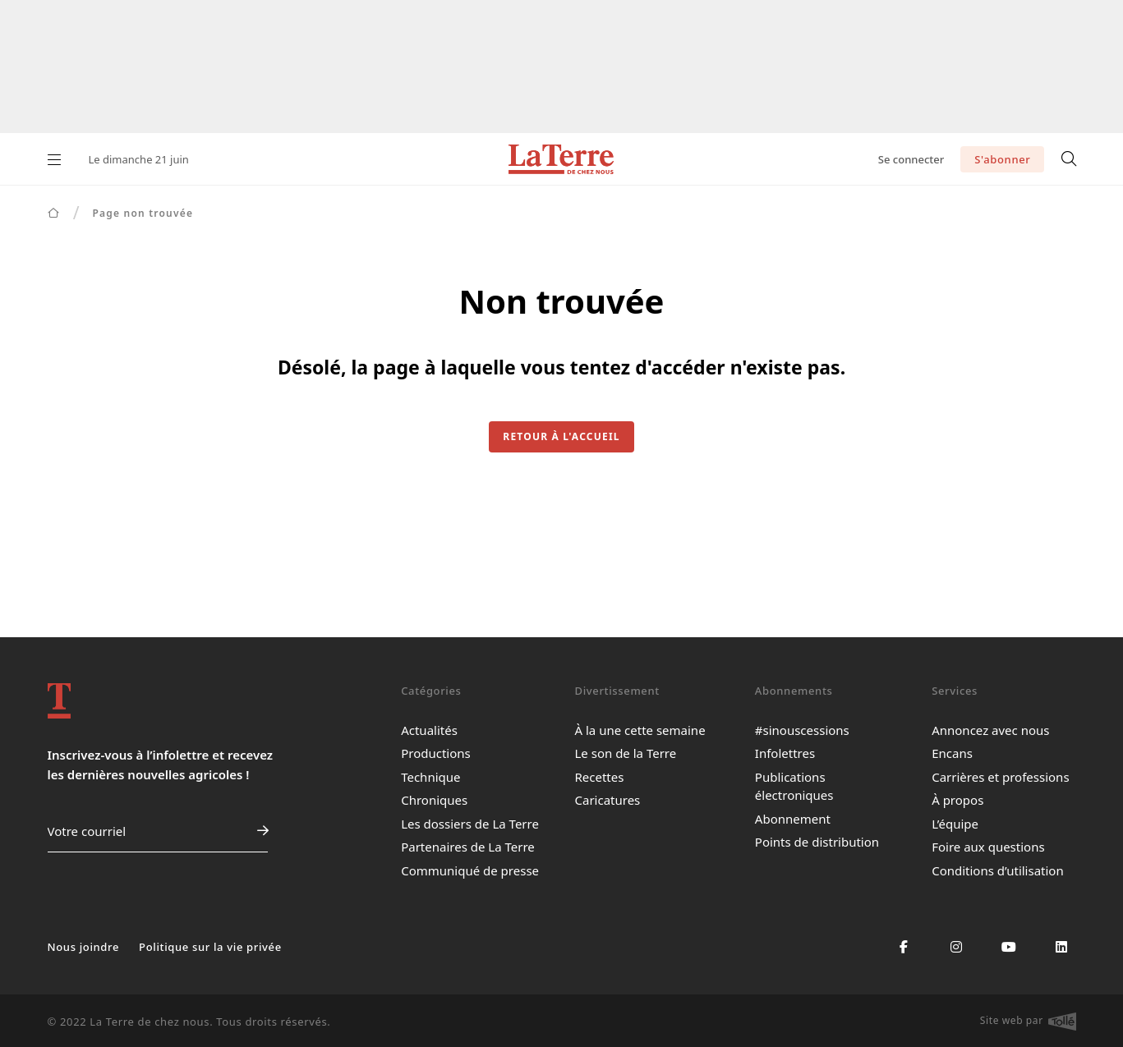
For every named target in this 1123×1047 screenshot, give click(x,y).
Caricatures (607, 800)
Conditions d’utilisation (998, 870)
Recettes (599, 777)
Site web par (1028, 1022)
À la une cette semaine (639, 730)
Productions (436, 753)
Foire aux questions (988, 846)
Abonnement (793, 819)
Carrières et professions (1000, 777)
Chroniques (434, 800)
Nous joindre (84, 946)
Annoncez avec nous (990, 730)
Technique (430, 777)
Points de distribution (817, 841)
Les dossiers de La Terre (470, 823)
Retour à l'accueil (561, 436)
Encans (952, 753)
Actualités (429, 730)
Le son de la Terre (625, 753)
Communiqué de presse (470, 870)
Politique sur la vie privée (210, 946)
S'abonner (1002, 159)
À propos (957, 800)
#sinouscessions (802, 730)
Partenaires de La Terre (468, 846)
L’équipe (955, 823)
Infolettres (785, 753)
